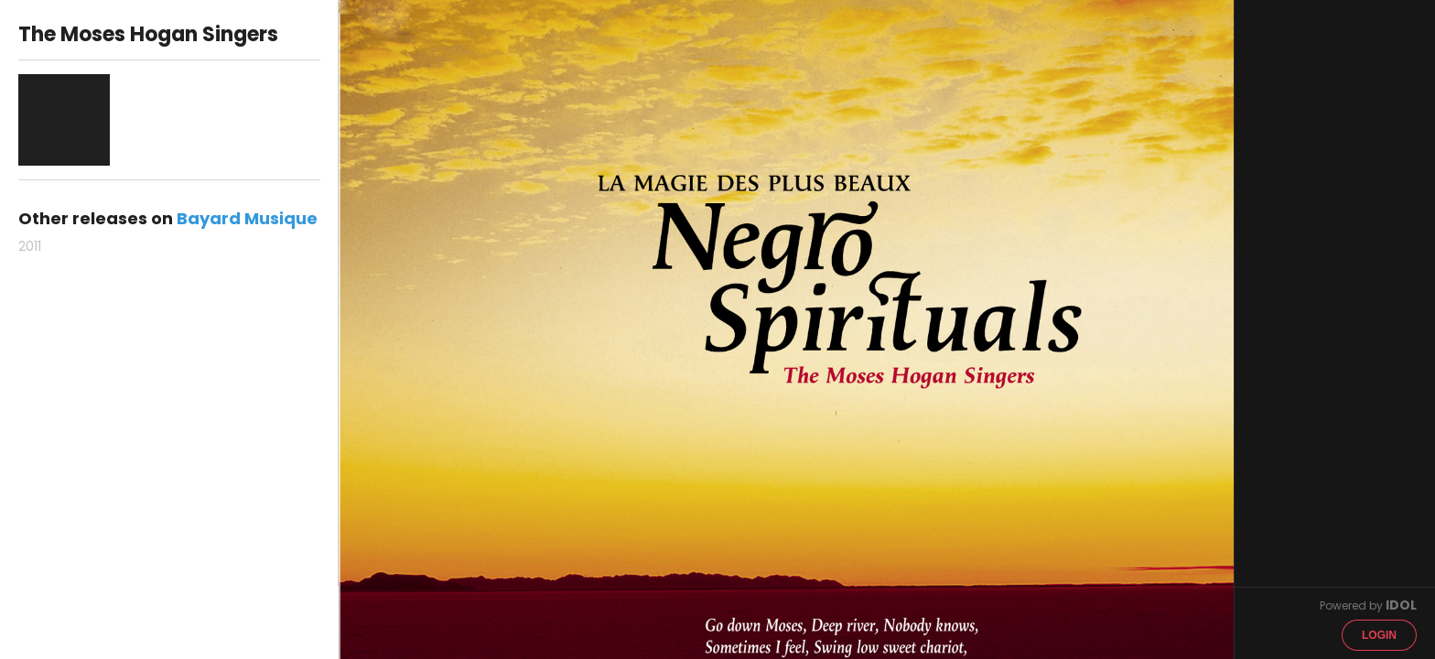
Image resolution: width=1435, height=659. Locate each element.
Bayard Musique (247, 218)
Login (1379, 635)
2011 (29, 246)
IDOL (1401, 605)
